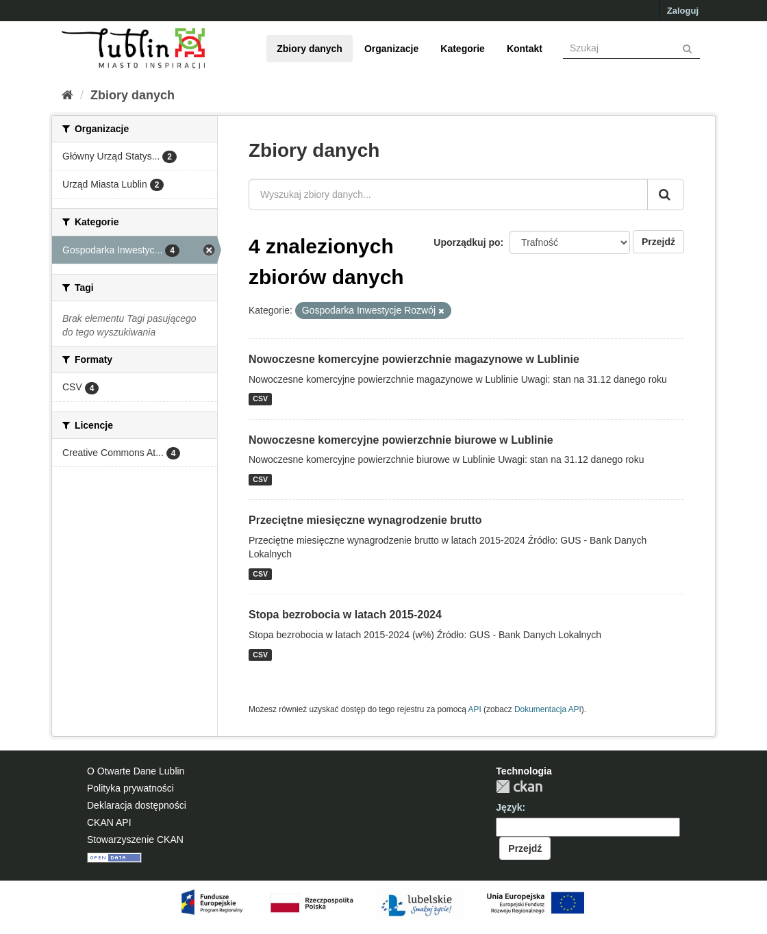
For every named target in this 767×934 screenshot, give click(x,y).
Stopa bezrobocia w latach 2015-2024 (345, 614)
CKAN (519, 786)
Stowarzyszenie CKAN (135, 839)
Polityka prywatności (130, 788)
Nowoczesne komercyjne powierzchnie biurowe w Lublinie (401, 440)
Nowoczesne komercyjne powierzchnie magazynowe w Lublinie (414, 359)
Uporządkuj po (466, 242)
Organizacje (391, 48)
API (474, 709)
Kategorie (462, 48)
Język (509, 807)
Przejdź (658, 241)
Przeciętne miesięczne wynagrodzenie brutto (365, 520)
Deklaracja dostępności (136, 805)
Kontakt (524, 48)
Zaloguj (683, 10)
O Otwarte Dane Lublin (135, 771)
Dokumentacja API (547, 709)
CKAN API (109, 822)
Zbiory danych (309, 48)
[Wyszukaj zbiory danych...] (448, 194)
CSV (260, 399)
